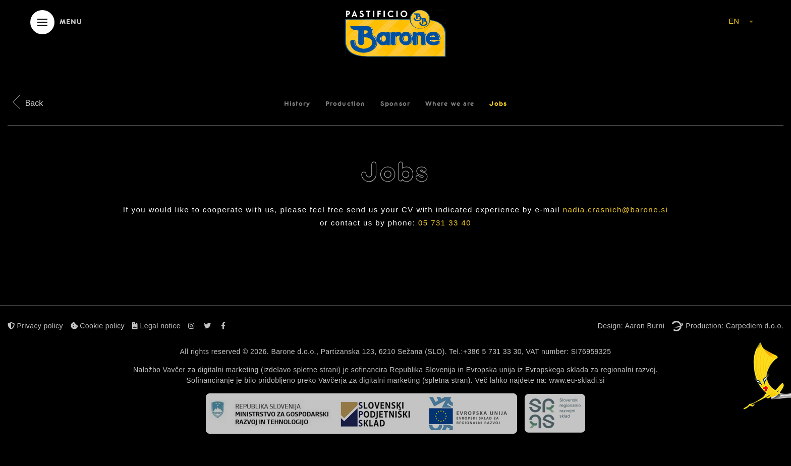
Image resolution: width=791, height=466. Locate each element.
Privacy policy (35, 326)
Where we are (449, 104)
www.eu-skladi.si (576, 380)
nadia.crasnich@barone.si (615, 209)
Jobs (497, 104)
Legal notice (156, 326)
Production (345, 104)
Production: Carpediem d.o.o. (734, 326)
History (297, 104)
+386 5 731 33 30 (492, 351)
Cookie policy (98, 326)
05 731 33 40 (444, 222)
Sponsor (395, 104)
